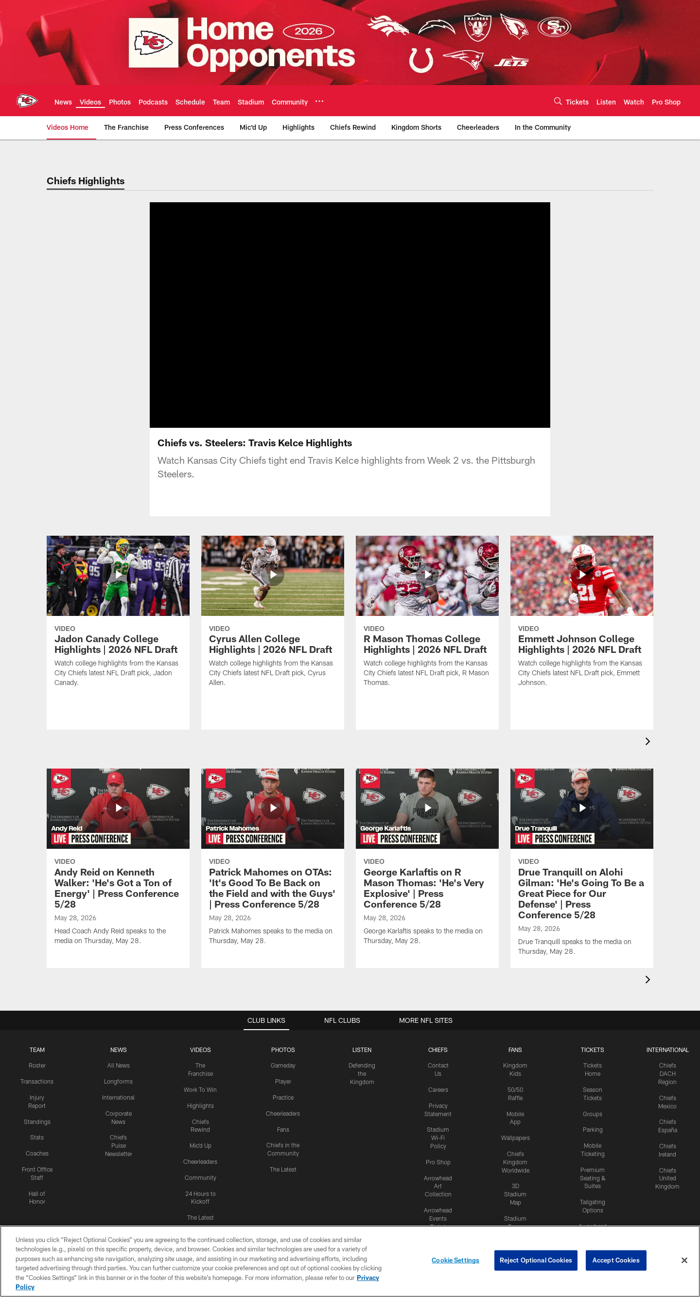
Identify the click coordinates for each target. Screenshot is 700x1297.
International (118, 1097)
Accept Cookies (616, 1260)
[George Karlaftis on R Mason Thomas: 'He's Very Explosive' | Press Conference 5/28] (427, 863)
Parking (593, 1129)
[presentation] (649, 742)
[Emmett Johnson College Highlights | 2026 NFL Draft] (581, 617)
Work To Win (200, 1089)
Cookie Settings (455, 1260)
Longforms (118, 1081)
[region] (350, 1261)
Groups (592, 1113)
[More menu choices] (319, 101)
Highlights (200, 1105)
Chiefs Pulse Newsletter (118, 1145)
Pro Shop (438, 1161)
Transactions (36, 1081)
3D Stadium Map (515, 1194)
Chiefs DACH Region (667, 1073)
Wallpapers (515, 1137)
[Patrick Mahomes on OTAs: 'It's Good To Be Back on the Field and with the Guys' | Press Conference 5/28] (272, 863)
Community (200, 1177)
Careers (438, 1089)
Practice (283, 1097)
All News (118, 1065)
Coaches (37, 1153)
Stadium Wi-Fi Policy (438, 1137)
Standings (37, 1121)
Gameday (283, 1065)
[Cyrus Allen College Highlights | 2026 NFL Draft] (272, 617)
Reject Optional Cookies (536, 1260)
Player (283, 1081)
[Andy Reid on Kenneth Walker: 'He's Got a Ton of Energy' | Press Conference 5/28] (118, 863)
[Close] (684, 1260)
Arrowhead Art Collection (438, 1186)
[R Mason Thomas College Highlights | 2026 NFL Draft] (427, 617)
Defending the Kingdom (362, 1073)
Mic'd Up (200, 1145)
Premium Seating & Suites (593, 1178)
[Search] (558, 100)
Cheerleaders (200, 1161)
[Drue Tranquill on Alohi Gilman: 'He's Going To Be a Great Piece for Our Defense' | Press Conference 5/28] (581, 868)
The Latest (200, 1217)
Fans (283, 1129)
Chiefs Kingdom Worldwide (515, 1162)
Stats (37, 1137)
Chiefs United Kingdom (667, 1178)
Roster (37, 1065)
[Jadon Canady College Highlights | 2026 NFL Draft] (118, 617)
